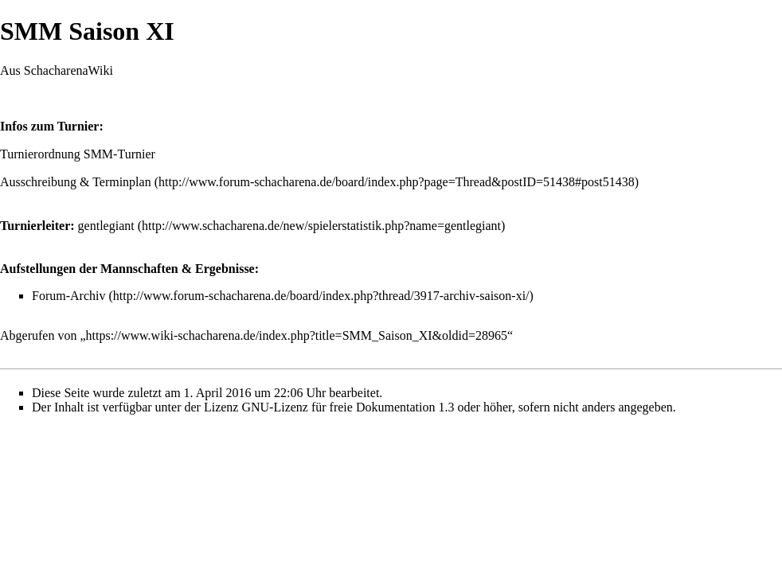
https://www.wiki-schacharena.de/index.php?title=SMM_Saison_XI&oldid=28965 (296, 335)
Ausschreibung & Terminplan (75, 182)
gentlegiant (106, 225)
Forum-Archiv (68, 295)
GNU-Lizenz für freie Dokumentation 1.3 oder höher (376, 407)
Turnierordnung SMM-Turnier (77, 154)
